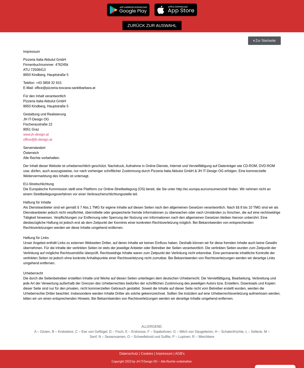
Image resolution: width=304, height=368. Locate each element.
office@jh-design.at (37, 139)
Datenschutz (128, 353)
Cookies (147, 353)
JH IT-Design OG (146, 361)
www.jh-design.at (36, 134)
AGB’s (180, 353)
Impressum (164, 353)
